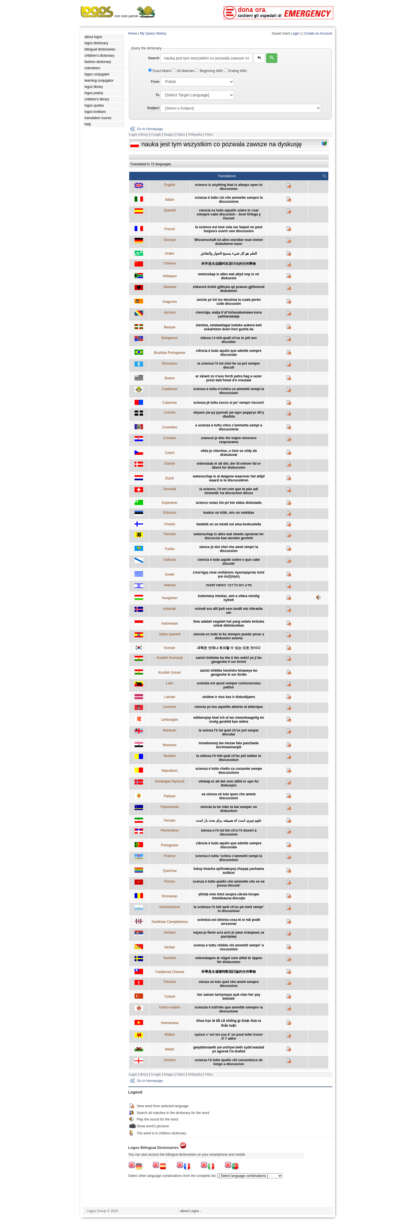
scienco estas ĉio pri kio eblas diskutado (229, 503)
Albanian (169, 287)
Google (156, 134)
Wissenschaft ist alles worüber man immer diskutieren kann (228, 242)
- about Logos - (189, 1211)
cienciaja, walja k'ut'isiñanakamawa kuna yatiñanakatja (229, 314)
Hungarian (169, 598)
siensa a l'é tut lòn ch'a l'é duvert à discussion (229, 832)
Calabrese (170, 389)
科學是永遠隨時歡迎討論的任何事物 (228, 972)
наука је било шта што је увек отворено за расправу (228, 934)
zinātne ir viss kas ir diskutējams (228, 697)
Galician (169, 560)
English (169, 185)
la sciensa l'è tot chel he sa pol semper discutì (228, 365)
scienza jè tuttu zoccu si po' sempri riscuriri (228, 403)
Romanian (170, 896)
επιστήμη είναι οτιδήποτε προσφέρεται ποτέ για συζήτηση (228, 574)
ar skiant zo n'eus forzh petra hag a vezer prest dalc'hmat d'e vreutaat (228, 378)
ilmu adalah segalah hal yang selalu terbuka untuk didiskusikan (228, 623)
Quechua (170, 871)
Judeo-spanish (170, 634)
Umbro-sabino (169, 1007)
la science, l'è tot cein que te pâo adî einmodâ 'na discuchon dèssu (228, 491)
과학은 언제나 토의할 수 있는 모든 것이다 (228, 648)
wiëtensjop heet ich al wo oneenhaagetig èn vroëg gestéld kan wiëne (228, 720)
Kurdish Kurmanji (169, 658)
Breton (169, 378)
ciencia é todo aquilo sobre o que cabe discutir (228, 562)
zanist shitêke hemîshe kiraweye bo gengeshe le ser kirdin (228, 673)
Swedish (169, 958)
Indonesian (169, 623)
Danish (169, 464)
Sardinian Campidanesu (170, 922)
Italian (169, 200)
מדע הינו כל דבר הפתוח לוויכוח (229, 585)
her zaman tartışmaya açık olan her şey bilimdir (228, 997)
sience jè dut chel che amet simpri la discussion (228, 549)
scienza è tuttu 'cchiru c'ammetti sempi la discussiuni (228, 858)
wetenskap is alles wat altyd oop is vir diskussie (228, 276)
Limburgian (169, 720)
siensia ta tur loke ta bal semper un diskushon (228, 809)
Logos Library (138, 134)
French (169, 229)
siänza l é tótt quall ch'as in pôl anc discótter (228, 340)
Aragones (169, 302)
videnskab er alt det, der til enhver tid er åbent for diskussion (229, 466)
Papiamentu (170, 807)
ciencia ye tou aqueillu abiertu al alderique (229, 707)
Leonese (169, 707)
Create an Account (318, 33)
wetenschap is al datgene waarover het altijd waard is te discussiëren (229, 478)
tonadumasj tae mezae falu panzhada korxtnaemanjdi (229, 745)
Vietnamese (169, 1023)
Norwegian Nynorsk (170, 781)
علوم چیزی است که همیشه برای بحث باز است (228, 821)
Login (295, 33)
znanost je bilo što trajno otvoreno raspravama (228, 440)
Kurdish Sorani (170, 673)
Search (153, 58)
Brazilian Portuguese (170, 353)
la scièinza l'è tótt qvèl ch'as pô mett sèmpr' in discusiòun (228, 909)
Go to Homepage (150, 129)
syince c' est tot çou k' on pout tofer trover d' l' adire (228, 1037)
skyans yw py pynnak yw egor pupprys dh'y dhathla (228, 414)
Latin (169, 683)
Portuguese (169, 845)
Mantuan (169, 730)
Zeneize (170, 1060)
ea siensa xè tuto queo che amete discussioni (229, 796)
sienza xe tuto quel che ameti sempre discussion (229, 984)
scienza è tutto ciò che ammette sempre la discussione (229, 200)
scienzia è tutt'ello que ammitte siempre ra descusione (229, 1009)
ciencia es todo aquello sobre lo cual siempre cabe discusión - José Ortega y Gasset (229, 214)
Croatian (169, 438)
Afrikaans (170, 276)
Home (132, 33)
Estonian (169, 513)
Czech (169, 453)
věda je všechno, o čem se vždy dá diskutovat (229, 453)
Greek (169, 574)
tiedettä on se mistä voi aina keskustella (228, 524)
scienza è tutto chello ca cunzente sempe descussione (228, 771)
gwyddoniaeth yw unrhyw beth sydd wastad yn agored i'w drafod (228, 1049)
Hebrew (169, 585)
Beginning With (209, 71)
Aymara (169, 312)
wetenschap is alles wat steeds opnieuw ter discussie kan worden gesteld (229, 536)
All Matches (183, 71)
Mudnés (170, 756)
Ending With (235, 71)
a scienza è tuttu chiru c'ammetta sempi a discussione (228, 427)
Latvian (169, 697)
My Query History (153, 33)
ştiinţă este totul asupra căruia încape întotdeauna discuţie (228, 896)
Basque (170, 327)
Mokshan (170, 745)
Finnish (169, 524)
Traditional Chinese (169, 972)
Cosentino (169, 427)
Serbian (169, 933)
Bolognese (170, 338)
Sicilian (169, 947)
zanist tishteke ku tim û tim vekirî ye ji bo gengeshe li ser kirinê (229, 660)
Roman (169, 881)
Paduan (169, 796)
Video (209, 134)
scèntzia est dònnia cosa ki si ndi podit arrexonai (228, 922)
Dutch (169, 478)
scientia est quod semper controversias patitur (229, 685)
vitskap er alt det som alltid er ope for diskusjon (229, 783)
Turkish (169, 997)
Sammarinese (169, 907)
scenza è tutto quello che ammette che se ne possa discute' (229, 883)
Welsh (169, 1049)
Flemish (170, 534)
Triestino (169, 982)
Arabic (169, 253)
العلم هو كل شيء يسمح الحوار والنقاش (229, 253)
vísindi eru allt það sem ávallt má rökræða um (229, 611)
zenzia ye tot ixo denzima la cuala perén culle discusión (229, 302)
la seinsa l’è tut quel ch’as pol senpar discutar (229, 732)
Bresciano (169, 363)
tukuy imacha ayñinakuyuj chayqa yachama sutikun (228, 871)
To (157, 95)
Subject (153, 108)
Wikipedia (195, 134)
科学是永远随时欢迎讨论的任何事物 (228, 264)
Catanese (169, 403)
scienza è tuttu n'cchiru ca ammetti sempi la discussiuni (228, 391)
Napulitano (169, 771)
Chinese (169, 263)
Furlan (169, 549)
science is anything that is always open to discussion (229, 187)
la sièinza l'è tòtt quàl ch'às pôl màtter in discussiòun (228, 758)
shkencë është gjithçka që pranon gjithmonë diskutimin (229, 289)
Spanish (169, 210)
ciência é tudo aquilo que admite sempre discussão (228, 353)
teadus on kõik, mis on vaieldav (228, 513)
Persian (170, 821)
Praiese (170, 856)
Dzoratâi (169, 489)
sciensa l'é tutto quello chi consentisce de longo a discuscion (229, 1062)
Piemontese (169, 830)
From (155, 82)
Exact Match (160, 71)
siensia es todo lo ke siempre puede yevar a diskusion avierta (228, 636)
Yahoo (180, 134)
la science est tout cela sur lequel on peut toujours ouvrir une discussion (228, 229)
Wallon (170, 1035)
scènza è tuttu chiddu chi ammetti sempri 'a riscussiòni (228, 947)
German (169, 240)
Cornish (169, 413)
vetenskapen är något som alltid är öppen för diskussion (228, 960)
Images (169, 134)
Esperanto (170, 503)
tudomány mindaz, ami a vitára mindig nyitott (228, 598)
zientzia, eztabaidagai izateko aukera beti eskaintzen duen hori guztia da (229, 327)
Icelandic (169, 609)
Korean (169, 648)
